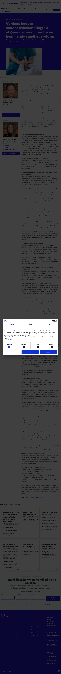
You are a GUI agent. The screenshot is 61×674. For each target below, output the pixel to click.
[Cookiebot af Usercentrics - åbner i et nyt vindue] (51, 321)
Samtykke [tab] (12, 324)
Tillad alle (48, 352)
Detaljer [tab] (30, 324)
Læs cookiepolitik (8, 339)
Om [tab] (49, 324)
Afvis (30, 352)
